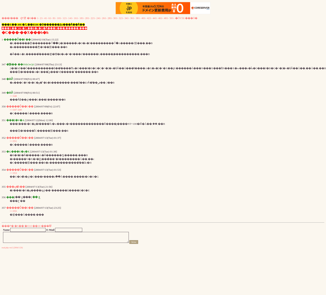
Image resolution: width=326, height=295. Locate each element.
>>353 (13, 172)
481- (166, 18)
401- (143, 18)
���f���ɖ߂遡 (14, 18)
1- (38, 18)
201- (87, 18)
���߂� (8, 225)
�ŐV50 (179, 18)
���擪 (46, 225)
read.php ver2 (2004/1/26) (12, 247)
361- (132, 18)
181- (82, 18)
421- (149, 18)
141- (70, 18)
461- (160, 18)
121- (65, 18)
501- (171, 18)
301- (115, 18)
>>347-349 (16, 109)
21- (42, 18)
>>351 (13, 141)
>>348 (13, 95)
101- (59, 18)
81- (54, 18)
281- (110, 18)
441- (155, 18)
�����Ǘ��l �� (19, 106)
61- (50, 18)
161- (76, 18)
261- (104, 18)
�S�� (31, 18)
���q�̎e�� (15, 186)
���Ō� (191, 18)
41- (46, 18)
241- (98, 18)
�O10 (28, 225)
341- (127, 18)
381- (138, 18)
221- (93, 18)
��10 (36, 225)
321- (121, 18)
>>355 (13, 211)
